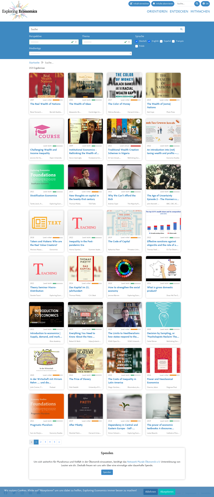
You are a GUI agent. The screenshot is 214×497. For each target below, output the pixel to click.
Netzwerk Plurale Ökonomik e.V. (143, 462)
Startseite (34, 63)
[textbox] (80, 54)
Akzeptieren (167, 491)
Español (167, 41)
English (155, 41)
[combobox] (80, 53)
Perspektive (35, 36)
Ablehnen (150, 491)
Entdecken (179, 11)
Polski (141, 46)
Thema (86, 36)
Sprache (139, 36)
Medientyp (35, 48)
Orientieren (157, 11)
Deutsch (143, 41)
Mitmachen (200, 11)
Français (180, 41)
